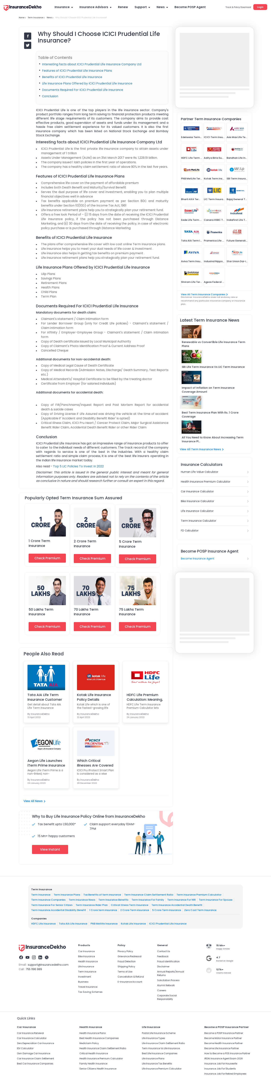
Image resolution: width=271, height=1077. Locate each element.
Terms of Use (125, 971)
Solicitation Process (168, 980)
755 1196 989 (34, 969)
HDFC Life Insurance (43, 923)
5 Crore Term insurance (166, 910)
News (162, 7)
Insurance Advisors (95, 7)
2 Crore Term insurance (134, 910)
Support (142, 7)
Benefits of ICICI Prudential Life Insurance (72, 77)
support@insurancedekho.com (48, 965)
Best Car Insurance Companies (35, 1063)
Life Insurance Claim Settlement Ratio (163, 1043)
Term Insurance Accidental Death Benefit (176, 905)
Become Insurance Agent (197, 558)
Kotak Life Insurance (133, 923)
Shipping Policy (126, 966)
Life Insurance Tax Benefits (157, 1063)
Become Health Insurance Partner (223, 1043)
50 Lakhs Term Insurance (41, 611)
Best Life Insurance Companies (159, 1053)
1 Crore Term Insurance (39, 543)
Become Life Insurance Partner (221, 1048)
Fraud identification (168, 961)
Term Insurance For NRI (181, 900)
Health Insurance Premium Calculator (205, 481)
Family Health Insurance (93, 1063)
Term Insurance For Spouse (215, 900)
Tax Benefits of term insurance (102, 894)
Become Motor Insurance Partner (223, 1038)
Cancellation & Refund (131, 976)
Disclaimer (163, 966)
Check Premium (47, 558)
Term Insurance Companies (48, 900)
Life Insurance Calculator (197, 511)
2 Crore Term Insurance (85, 543)
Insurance (64, 7)
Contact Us (163, 951)
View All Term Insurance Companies (204, 294)
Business (83, 981)
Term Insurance (40, 894)
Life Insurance (86, 966)
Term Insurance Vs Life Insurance (161, 1048)
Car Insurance (86, 951)
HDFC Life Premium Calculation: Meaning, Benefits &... (145, 697)
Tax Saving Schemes (90, 992)
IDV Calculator (25, 1048)
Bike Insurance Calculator (197, 501)
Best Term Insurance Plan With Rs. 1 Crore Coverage (210, 414)
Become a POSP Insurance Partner (223, 1033)
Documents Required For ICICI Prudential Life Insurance (82, 90)
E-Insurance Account (130, 981)
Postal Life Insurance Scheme (158, 1033)
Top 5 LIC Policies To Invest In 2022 (78, 466)
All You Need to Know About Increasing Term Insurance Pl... (212, 439)
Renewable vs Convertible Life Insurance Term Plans (213, 344)
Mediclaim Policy (89, 1043)
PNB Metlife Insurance (104, 923)
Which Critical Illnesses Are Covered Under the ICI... (95, 763)
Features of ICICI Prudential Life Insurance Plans (77, 70)
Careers (161, 990)
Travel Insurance (87, 986)
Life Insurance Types (153, 1038)
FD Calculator (190, 530)
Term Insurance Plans (67, 894)
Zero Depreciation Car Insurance (35, 1043)
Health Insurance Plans (92, 1033)
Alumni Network (166, 985)
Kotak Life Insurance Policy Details (94, 697)
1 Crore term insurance (103, 910)
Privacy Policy (125, 951)
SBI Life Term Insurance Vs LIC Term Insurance (213, 367)
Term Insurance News (82, 900)
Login (260, 7)
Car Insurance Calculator (197, 491)
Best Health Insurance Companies (99, 1038)
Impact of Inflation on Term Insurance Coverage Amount (208, 390)
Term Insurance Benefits (113, 900)
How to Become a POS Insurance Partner (227, 1053)
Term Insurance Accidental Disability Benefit (58, 910)
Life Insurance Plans (153, 1058)
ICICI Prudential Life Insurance (168, 923)
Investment (84, 976)
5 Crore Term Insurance (130, 544)
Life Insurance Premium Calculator (161, 1068)
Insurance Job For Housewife (220, 1063)
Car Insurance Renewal (30, 1033)
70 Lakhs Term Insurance (86, 611)
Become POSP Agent (190, 7)
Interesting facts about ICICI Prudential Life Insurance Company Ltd (91, 64)
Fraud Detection (127, 961)
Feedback (162, 956)
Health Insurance (88, 961)
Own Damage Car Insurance (33, 1053)
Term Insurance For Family (148, 900)
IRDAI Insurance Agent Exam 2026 (223, 1058)
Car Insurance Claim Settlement (35, 1058)
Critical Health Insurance (93, 1053)
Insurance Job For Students (220, 1068)
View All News (34, 801)
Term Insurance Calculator (198, 521)
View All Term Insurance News (202, 449)
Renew (123, 7)
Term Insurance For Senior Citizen (51, 905)
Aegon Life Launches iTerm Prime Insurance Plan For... (46, 763)
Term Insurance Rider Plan (92, 905)
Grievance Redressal (130, 956)
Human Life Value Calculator (199, 472)
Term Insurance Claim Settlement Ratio (148, 894)
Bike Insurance (86, 956)
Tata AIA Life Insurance (73, 923)
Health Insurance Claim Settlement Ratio (102, 1048)
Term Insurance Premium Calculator (199, 894)
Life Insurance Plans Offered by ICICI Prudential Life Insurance (87, 83)
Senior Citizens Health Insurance (97, 1068)
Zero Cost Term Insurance (200, 910)
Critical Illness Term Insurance (129, 905)
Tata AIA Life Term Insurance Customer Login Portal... (44, 697)
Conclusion (50, 96)
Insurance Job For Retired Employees (225, 1073)
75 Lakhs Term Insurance (131, 611)
